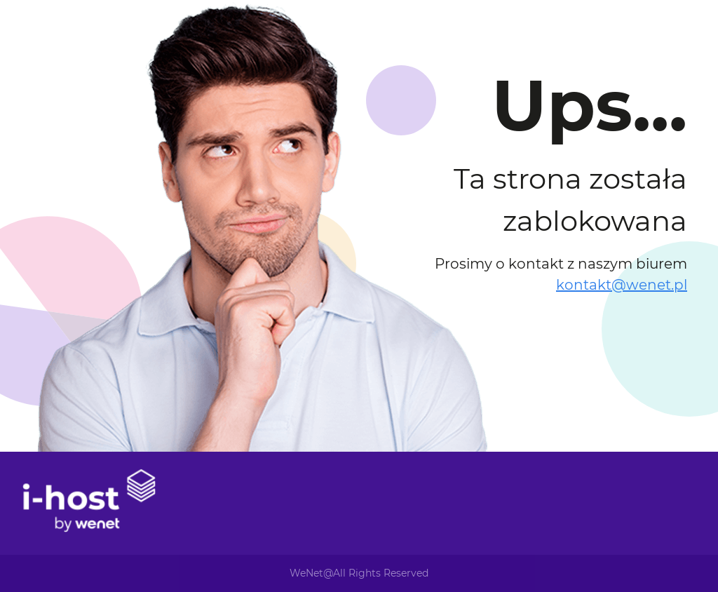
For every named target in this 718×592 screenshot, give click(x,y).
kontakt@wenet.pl (621, 284)
